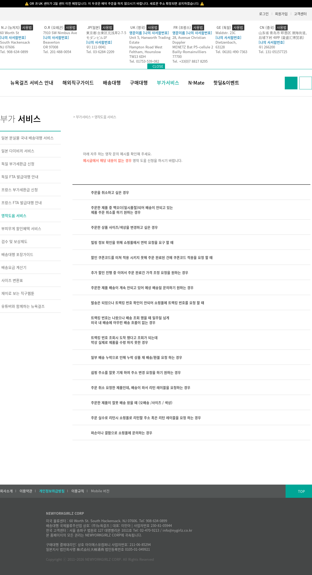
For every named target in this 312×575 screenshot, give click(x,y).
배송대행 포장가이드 (17, 254)
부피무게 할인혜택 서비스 (21, 228)
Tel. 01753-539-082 (144, 61)
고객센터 (300, 13)
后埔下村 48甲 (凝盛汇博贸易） (282, 37)
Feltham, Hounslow (145, 51)
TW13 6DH (137, 56)
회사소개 (6, 491)
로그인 (264, 13)
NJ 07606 (7, 46)
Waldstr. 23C (225, 32)
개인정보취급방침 (52, 491)
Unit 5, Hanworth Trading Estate (149, 40)
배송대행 (112, 82)
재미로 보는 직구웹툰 (17, 293)
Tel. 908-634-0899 (14, 51)
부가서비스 (168, 82)
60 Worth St (9, 32)
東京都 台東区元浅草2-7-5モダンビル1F (106, 35)
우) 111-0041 (96, 46)
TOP (301, 491)
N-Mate (196, 82)
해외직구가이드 (78, 82)
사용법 (27, 27)
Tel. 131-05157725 (273, 51)
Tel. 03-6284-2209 (100, 51)
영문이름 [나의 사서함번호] (149, 32)
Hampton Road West (145, 46)
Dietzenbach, (226, 42)
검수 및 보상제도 (14, 241)
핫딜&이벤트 (226, 82)
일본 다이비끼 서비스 (17, 150)
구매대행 (139, 82)
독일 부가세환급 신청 (17, 163)
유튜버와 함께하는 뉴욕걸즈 (23, 306)
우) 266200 (267, 46)
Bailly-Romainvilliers (189, 51)
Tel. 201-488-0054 (57, 51)
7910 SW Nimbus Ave (60, 32)
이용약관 (26, 491)
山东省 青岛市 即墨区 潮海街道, (283, 32)
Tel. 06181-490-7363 (231, 51)
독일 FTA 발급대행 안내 (19, 176)
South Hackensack (15, 42)
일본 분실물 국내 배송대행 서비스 (27, 137)
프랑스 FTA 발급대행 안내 (21, 202)
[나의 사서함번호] (13, 37)
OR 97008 (50, 46)
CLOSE (158, 66)
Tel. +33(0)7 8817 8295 (190, 61)
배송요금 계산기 (13, 267)
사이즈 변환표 (12, 280)
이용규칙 (77, 491)
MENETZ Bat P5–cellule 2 (192, 46)
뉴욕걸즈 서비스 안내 (31, 82)
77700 (177, 56)
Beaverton (51, 42)
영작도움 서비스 (13, 215)
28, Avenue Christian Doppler (189, 40)
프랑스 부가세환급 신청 (19, 189)
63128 (220, 46)
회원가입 (281, 13)
